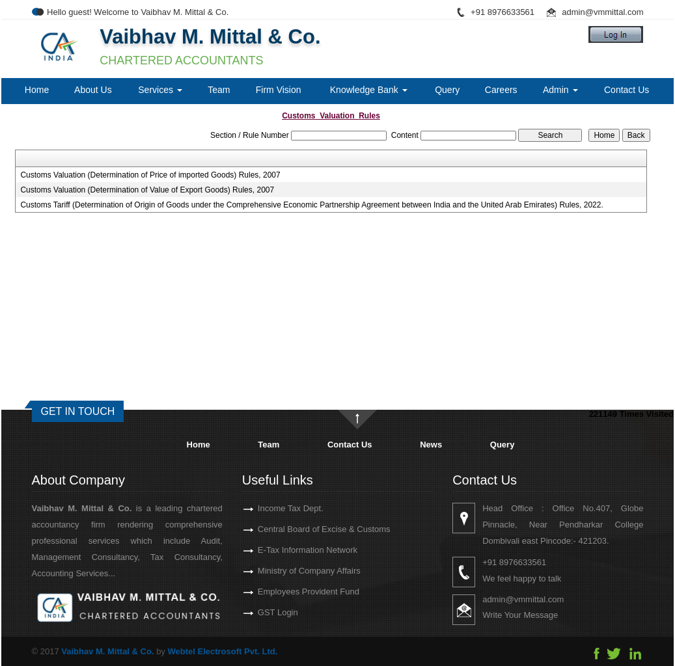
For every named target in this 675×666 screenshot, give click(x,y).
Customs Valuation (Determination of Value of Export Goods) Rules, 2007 (147, 189)
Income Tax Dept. (276, 508)
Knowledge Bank (368, 90)
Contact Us (626, 90)
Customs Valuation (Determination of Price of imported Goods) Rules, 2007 (150, 175)
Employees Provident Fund (293, 591)
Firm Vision (278, 90)
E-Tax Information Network (292, 550)
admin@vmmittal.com (602, 12)
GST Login (263, 612)
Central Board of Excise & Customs (309, 529)
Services (160, 90)
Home (37, 90)
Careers (501, 90)
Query (447, 90)
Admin (560, 90)
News (431, 444)
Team (219, 90)
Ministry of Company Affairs (294, 571)
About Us (93, 90)
